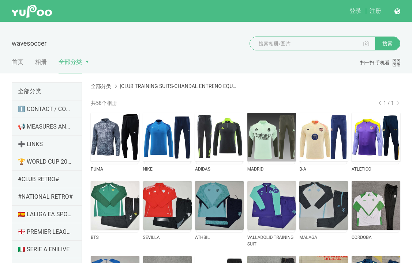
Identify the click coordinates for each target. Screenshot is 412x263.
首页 (17, 61)
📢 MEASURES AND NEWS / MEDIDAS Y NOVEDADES (45, 126)
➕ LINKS (30, 144)
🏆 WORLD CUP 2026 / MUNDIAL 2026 (45, 161)
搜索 (387, 43)
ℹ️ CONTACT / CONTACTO (45, 109)
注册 (375, 10)
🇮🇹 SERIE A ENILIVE (44, 249)
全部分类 (70, 61)
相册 (41, 61)
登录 (355, 10)
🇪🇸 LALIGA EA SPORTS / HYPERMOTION (45, 214)
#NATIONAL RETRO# (45, 196)
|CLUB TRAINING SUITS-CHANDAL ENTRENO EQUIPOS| (178, 86)
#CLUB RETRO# (38, 179)
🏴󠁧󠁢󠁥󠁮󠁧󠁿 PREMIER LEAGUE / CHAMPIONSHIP (45, 231)
